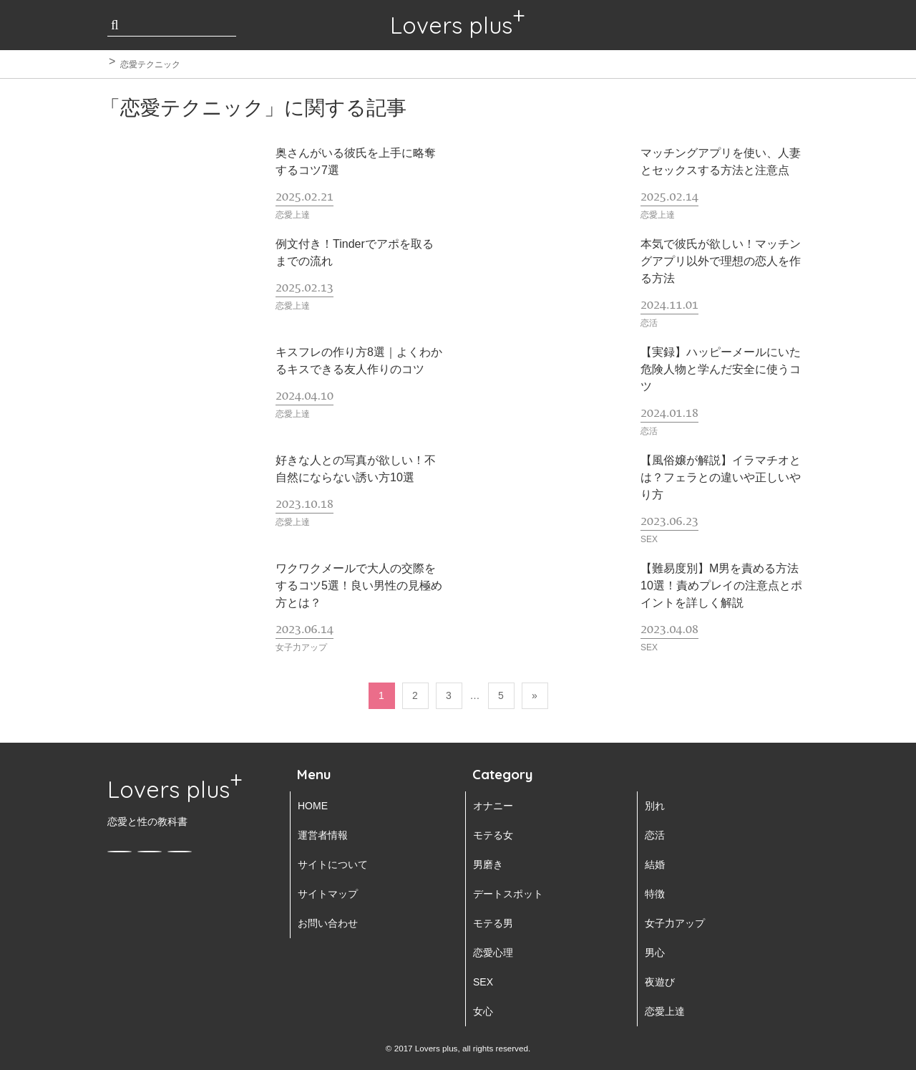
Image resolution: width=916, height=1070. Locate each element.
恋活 (655, 835)
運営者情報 (323, 835)
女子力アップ (675, 923)
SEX (483, 982)
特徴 (655, 894)
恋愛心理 (493, 952)
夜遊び (660, 982)
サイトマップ (328, 894)
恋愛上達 (665, 1011)
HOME (313, 805)
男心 (655, 952)
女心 (483, 1011)
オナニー (493, 805)
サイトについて (333, 864)
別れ (655, 805)
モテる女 (493, 835)
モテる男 (493, 923)
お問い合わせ (328, 923)
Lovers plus (451, 25)
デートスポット (508, 894)
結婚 (655, 864)
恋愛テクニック (150, 64)
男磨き (488, 864)
